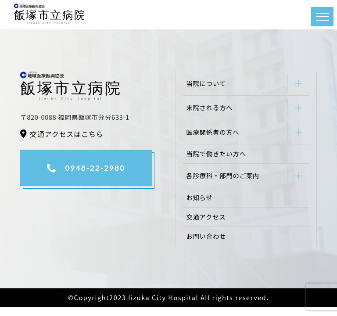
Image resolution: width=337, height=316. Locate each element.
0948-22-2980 (95, 167)
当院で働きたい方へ (216, 153)
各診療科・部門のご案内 (222, 175)
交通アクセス (206, 216)
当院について (206, 83)
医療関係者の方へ (213, 131)
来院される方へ (209, 107)
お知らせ (199, 197)
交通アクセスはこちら (66, 134)
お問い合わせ (206, 236)
